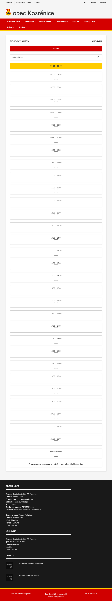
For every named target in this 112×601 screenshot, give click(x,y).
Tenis (92, 2)
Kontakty (23, 27)
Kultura (76, 21)
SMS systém (90, 21)
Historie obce (62, 21)
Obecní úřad (30, 21)
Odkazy (11, 27)
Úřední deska (45, 21)
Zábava (102, 2)
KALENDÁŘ (96, 41)
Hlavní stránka (13, 21)
